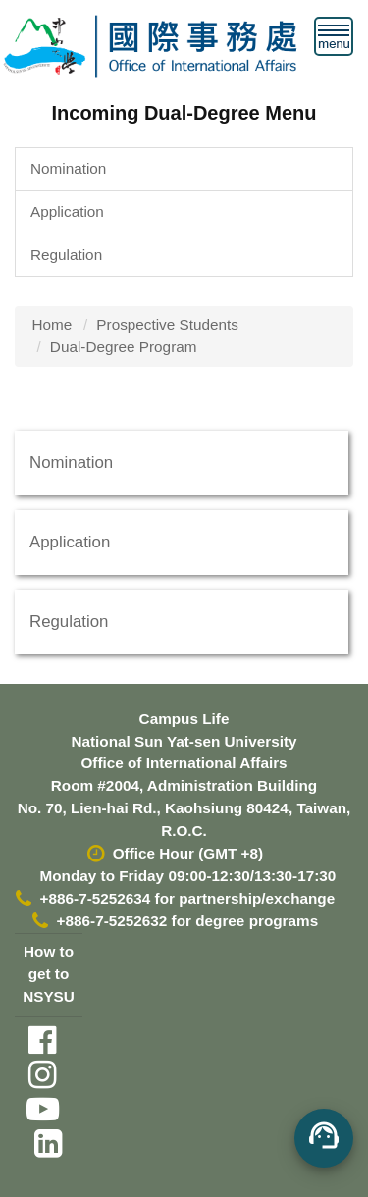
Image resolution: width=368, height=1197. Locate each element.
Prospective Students (167, 324)
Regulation (66, 254)
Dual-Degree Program (123, 346)
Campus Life (184, 718)
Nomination (68, 168)
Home (52, 324)
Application (67, 211)
